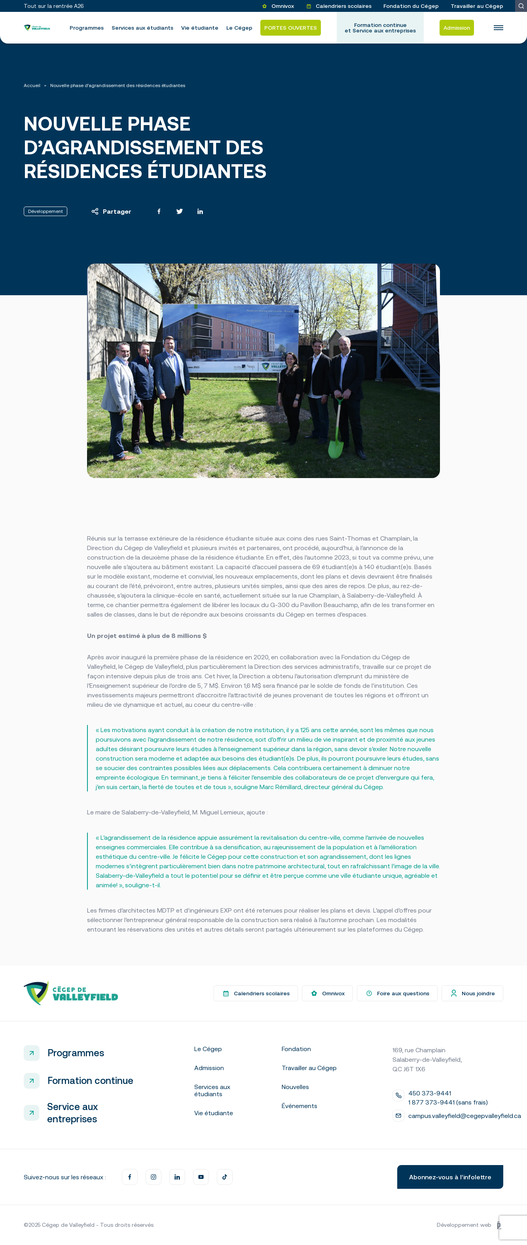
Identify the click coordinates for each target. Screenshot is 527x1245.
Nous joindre (472, 993)
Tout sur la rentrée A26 (54, 6)
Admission (457, 28)
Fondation (296, 1048)
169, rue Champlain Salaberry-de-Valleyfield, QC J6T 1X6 (427, 1059)
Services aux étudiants (142, 28)
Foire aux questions (397, 993)
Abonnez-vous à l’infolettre (450, 1176)
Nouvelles (295, 1086)
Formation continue (90, 1080)
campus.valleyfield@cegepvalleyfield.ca (464, 1115)
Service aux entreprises (72, 1112)
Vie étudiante (199, 28)
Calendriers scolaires (339, 6)
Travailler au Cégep (477, 6)
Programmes (87, 28)
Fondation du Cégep (411, 6)
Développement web (470, 1225)
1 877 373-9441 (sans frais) (448, 1102)
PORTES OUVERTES (290, 28)
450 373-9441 (429, 1093)
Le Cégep (239, 28)
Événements (299, 1105)
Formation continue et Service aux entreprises (380, 28)
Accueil (32, 85)
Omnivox (278, 6)
